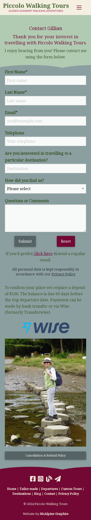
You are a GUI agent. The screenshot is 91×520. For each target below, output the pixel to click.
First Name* (16, 72)
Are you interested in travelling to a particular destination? (38, 157)
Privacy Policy (63, 274)
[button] (45, 457)
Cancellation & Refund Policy (45, 455)
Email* (11, 112)
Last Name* (16, 92)
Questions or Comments (27, 200)
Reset (66, 241)
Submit (25, 241)
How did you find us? (24, 180)
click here (43, 253)
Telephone (14, 133)
